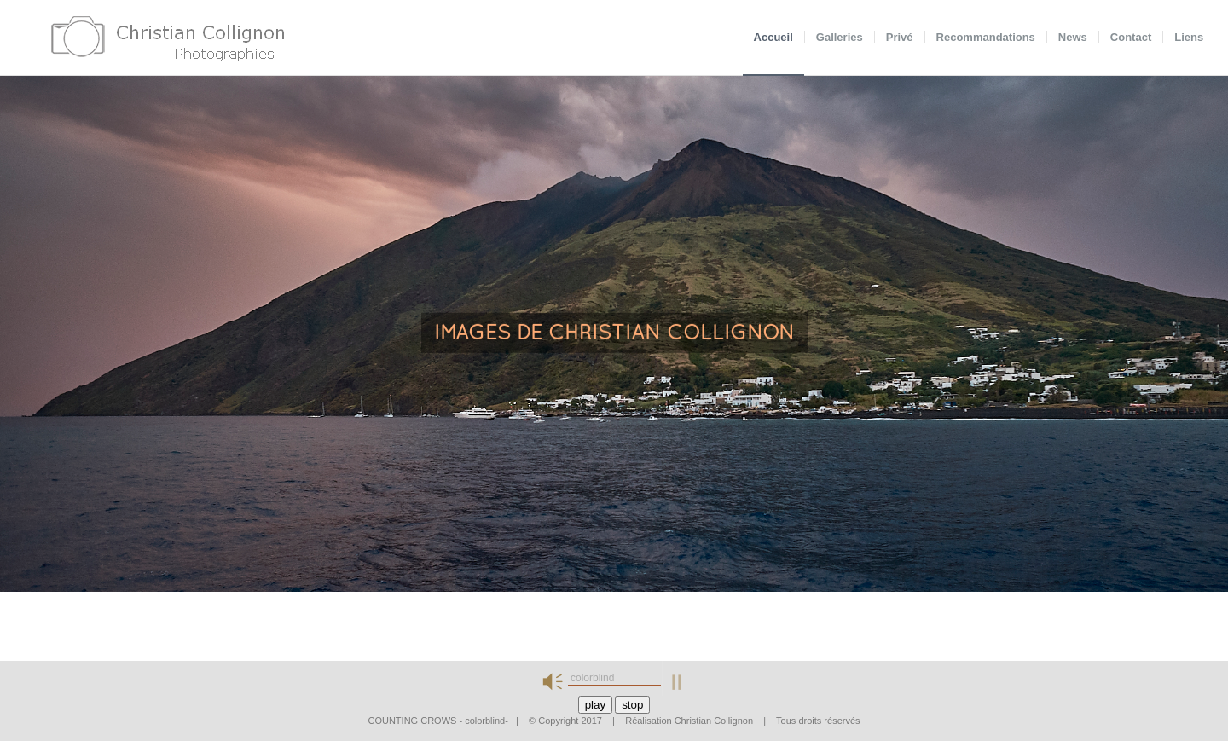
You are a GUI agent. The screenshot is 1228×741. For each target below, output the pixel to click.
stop (632, 704)
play (595, 704)
